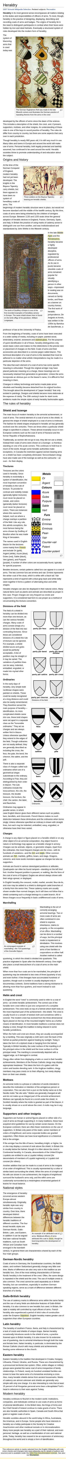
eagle (42, 853)
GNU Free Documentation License (43, 1453)
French (22, 547)
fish (15, 856)
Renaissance (53, 239)
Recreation (51, 9)
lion (33, 853)
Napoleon (24, 1315)
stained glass (41, 340)
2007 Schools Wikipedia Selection (17, 9)
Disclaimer (34, 1455)
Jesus (51, 1239)
